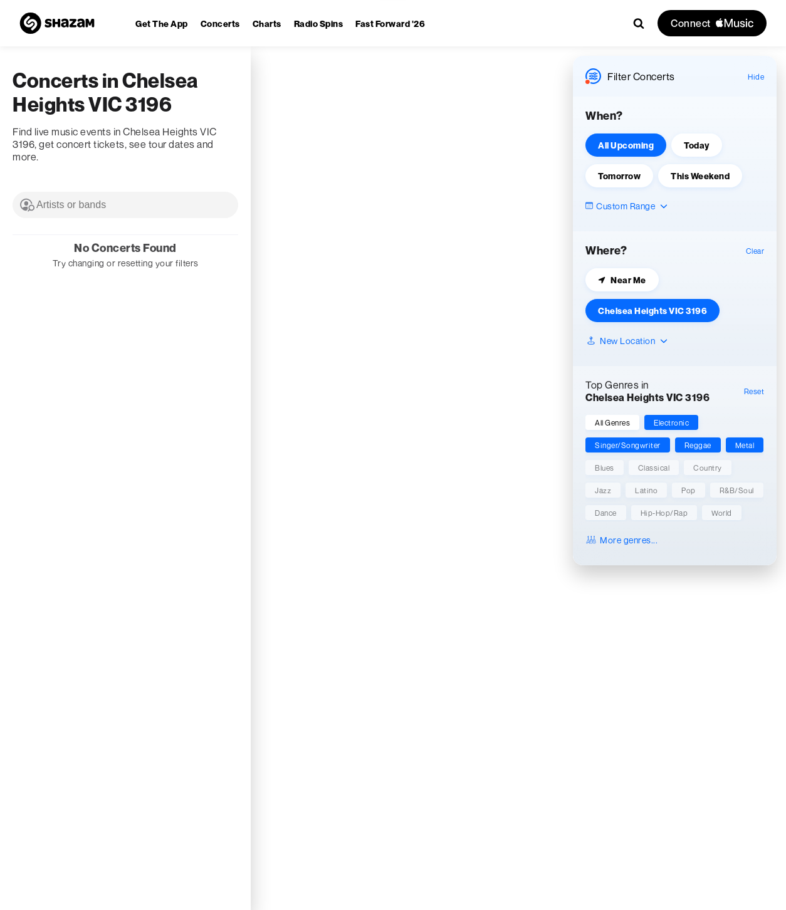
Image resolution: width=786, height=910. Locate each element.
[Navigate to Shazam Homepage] (57, 23)
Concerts (220, 23)
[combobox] (125, 204)
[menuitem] (161, 23)
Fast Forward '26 (390, 23)
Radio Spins (318, 23)
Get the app (161, 23)
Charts (267, 23)
